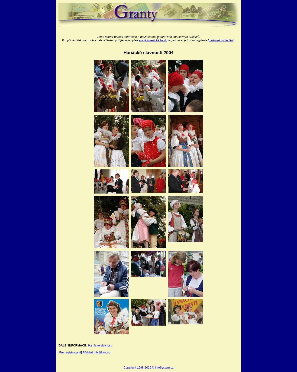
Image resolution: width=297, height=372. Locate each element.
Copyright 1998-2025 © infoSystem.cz (148, 367)
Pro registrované (70, 352)
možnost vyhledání (221, 40)
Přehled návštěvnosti (96, 352)
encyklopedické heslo (153, 40)
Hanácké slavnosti (100, 345)
